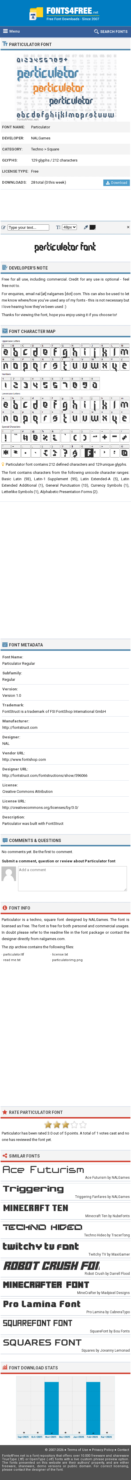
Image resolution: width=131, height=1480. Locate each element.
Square (53, 149)
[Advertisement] (65, 205)
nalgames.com (52, 939)
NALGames (40, 138)
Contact (123, 1450)
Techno (37, 149)
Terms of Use (77, 1450)
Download (116, 183)
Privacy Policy (103, 1450)
